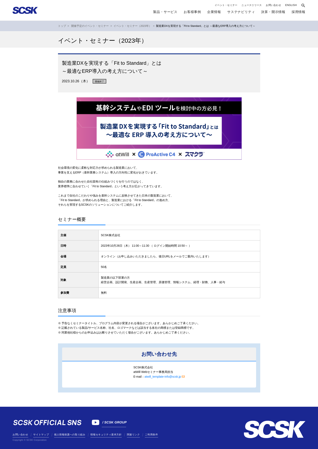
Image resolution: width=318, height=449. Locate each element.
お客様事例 (192, 12)
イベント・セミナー (226, 5)
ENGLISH (291, 5)
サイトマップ (41, 434)
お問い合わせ (273, 5)
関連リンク (133, 434)
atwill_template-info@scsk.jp (162, 376)
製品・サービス (165, 12)
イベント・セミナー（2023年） (132, 26)
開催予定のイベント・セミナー (90, 26)
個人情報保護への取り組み (69, 434)
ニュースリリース (251, 5)
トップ (62, 26)
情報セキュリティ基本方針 (106, 434)
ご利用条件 (151, 434)
